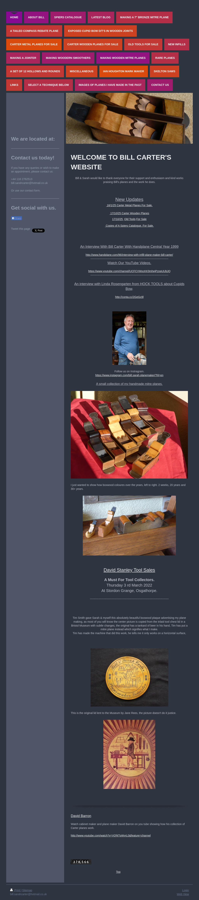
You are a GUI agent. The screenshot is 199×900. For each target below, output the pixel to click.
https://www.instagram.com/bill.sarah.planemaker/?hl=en (129, 375)
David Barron (81, 816)
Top (118, 871)
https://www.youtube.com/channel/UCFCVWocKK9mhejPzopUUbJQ (129, 271)
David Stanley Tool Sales (129, 570)
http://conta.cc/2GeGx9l (129, 297)
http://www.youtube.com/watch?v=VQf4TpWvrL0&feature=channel (111, 835)
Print (15, 890)
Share (16, 218)
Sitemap (27, 890)
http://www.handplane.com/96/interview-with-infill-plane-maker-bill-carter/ (129, 254)
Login (185, 890)
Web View (183, 894)
